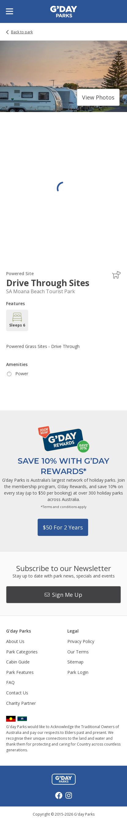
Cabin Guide (18, 662)
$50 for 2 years (63, 527)
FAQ (10, 682)
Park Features (20, 672)
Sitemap (75, 662)
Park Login (77, 672)
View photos (98, 97)
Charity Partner (21, 703)
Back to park (22, 32)
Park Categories (22, 652)
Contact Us (17, 693)
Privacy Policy (80, 641)
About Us (15, 641)
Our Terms (78, 652)
